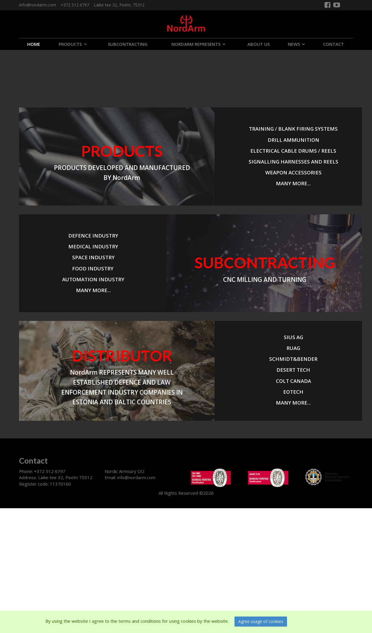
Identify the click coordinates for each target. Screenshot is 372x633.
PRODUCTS (70, 44)
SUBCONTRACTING (127, 44)
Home (33, 44)
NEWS (294, 44)
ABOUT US (258, 44)
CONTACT (333, 44)
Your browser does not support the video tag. (44, 72)
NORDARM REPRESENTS (195, 44)
